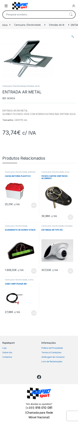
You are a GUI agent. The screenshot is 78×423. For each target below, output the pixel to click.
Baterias (32, 172)
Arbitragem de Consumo (53, 357)
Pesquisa (70, 14)
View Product (34, 205)
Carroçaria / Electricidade (27, 24)
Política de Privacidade (52, 348)
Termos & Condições (51, 352)
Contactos (7, 357)
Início (5, 24)
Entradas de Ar (56, 24)
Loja (4, 348)
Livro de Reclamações (51, 361)
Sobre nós (7, 352)
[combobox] (34, 14)
